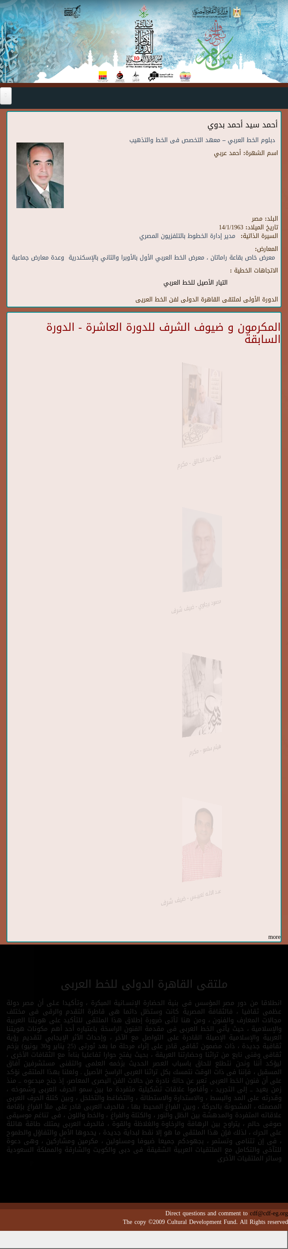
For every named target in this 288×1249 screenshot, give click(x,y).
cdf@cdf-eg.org (269, 1213)
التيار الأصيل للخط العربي (195, 282)
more (274, 937)
